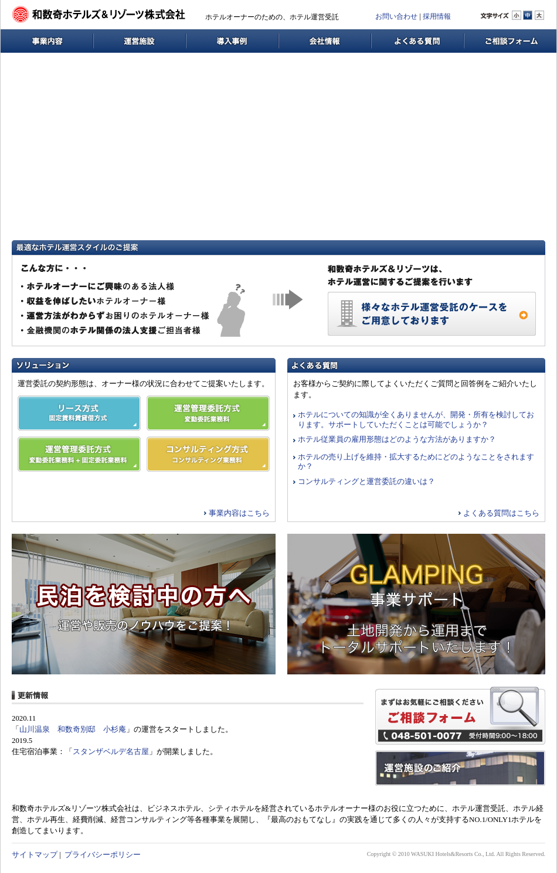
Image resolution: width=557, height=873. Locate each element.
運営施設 (139, 41)
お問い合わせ (396, 16)
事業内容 (47, 41)
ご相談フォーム (510, 41)
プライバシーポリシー (102, 855)
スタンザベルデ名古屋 (111, 752)
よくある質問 (417, 41)
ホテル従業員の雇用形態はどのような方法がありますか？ (397, 439)
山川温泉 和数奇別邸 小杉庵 (72, 729)
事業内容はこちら (239, 513)
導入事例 (232, 41)
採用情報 (437, 16)
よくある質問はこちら (501, 513)
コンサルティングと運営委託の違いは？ (366, 482)
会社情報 (324, 41)
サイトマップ (34, 855)
